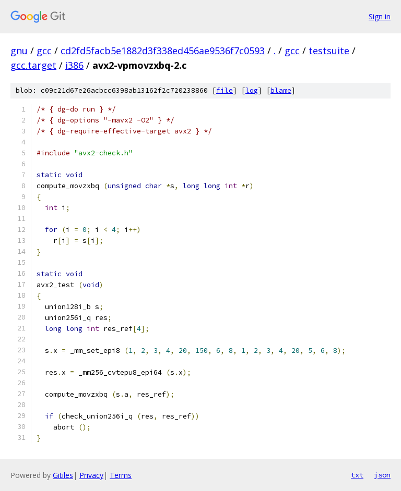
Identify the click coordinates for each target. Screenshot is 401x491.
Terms (121, 475)
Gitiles (63, 475)
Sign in (380, 16)
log (251, 90)
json (382, 475)
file (224, 90)
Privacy (91, 475)
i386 (74, 65)
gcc (44, 50)
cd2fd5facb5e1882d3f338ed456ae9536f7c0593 (163, 50)
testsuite (329, 50)
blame (280, 90)
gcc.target (33, 65)
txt (357, 475)
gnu (19, 50)
